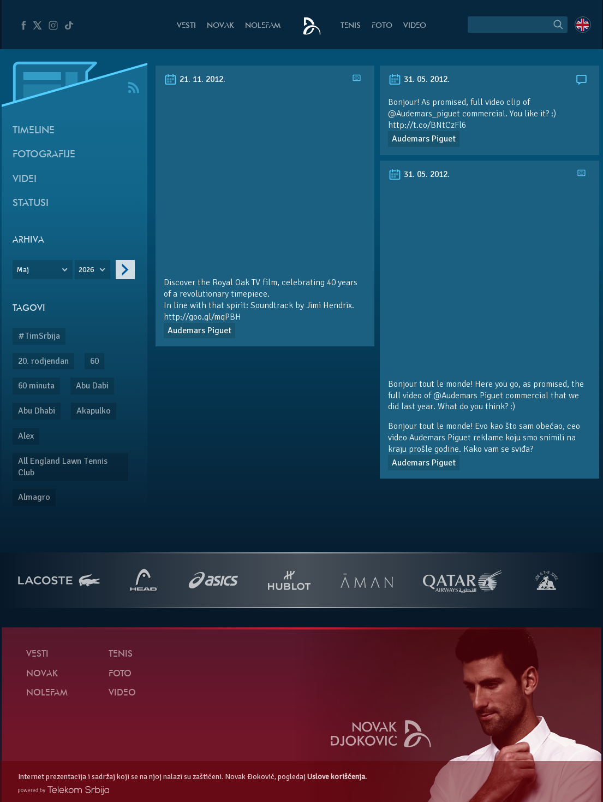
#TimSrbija (39, 336)
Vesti (186, 26)
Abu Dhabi (36, 410)
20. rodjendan (43, 361)
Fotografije (44, 155)
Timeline (34, 131)
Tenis (351, 26)
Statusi (31, 203)
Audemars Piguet (199, 330)
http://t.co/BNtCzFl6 (427, 125)
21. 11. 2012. (194, 79)
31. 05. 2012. (419, 79)
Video (414, 26)
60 (94, 361)
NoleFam (262, 26)
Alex (26, 436)
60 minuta (36, 385)
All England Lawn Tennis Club (63, 467)
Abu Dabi (92, 385)
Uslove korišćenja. (337, 776)
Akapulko (93, 410)
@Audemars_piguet (424, 113)
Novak (220, 26)
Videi (25, 179)
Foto (382, 26)
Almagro (34, 497)
